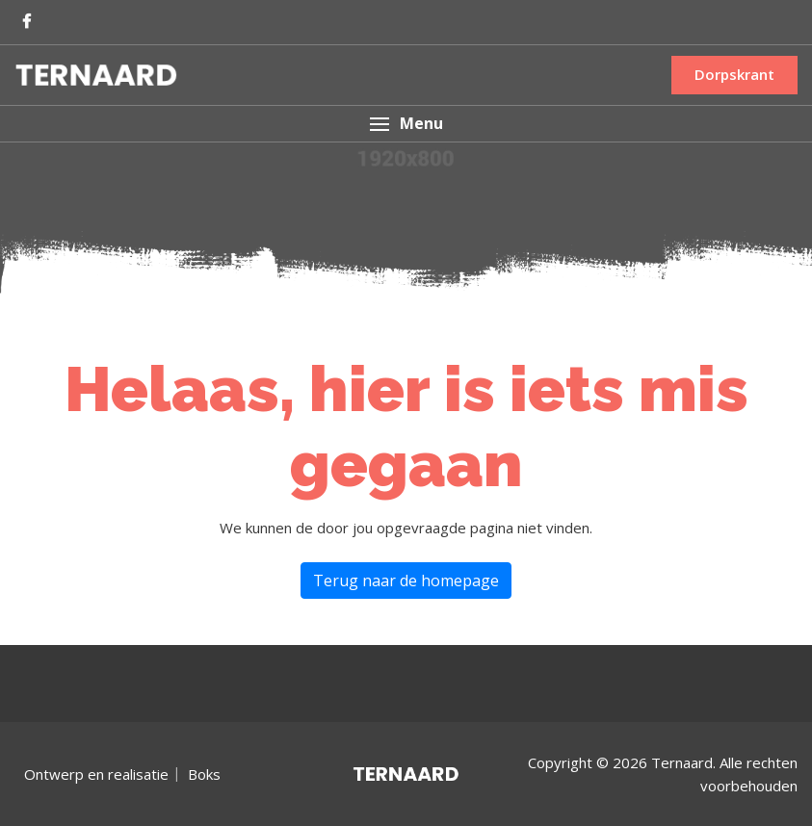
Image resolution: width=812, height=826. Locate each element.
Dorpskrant (734, 74)
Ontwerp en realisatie (96, 774)
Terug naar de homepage (406, 580)
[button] (406, 124)
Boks (204, 774)
